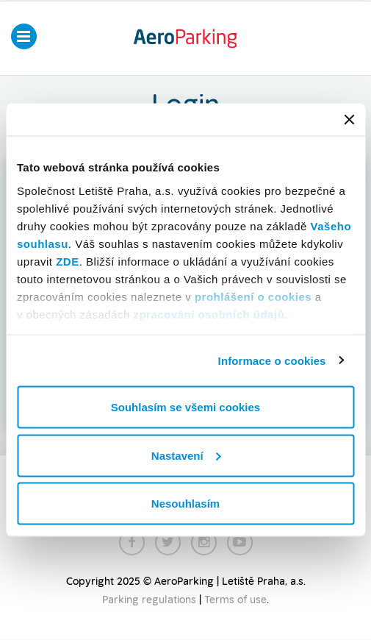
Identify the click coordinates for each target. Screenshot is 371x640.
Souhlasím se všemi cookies (185, 407)
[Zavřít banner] (349, 120)
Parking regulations (149, 600)
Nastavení (186, 455)
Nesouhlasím (185, 503)
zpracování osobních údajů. (210, 313)
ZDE (67, 261)
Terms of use (235, 600)
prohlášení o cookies (253, 296)
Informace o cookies (272, 360)
